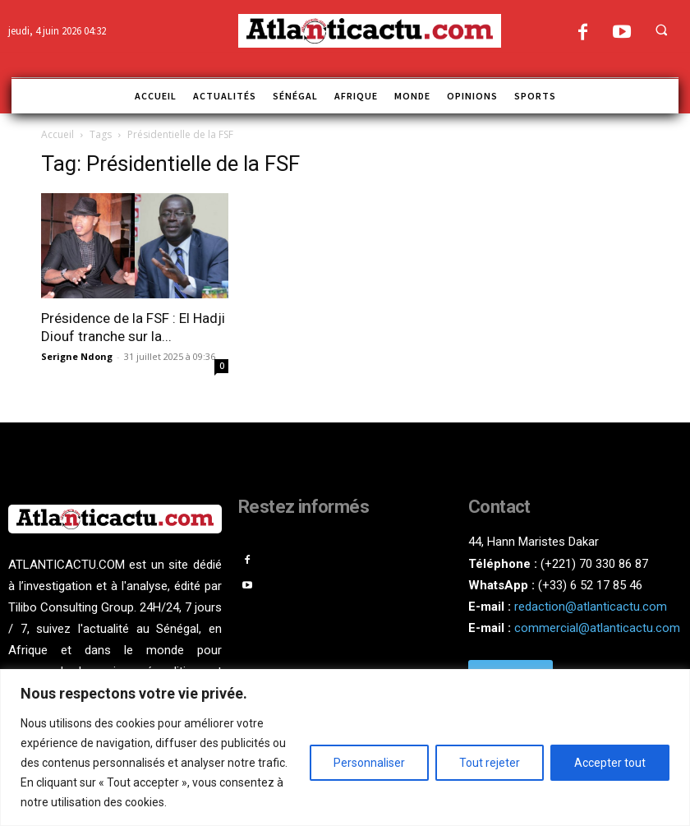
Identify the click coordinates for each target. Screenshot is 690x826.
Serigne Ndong (77, 356)
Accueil (57, 134)
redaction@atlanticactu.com (590, 606)
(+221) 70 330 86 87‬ (594, 563)
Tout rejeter (489, 762)
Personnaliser (369, 762)
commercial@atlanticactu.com (597, 628)
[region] (345, 747)
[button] (661, 29)
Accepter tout (610, 762)
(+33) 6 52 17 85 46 (590, 585)
